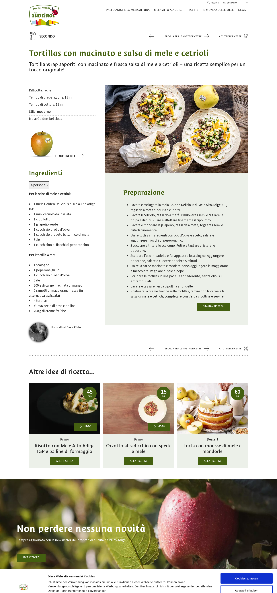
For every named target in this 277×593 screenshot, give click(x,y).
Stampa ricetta (213, 306)
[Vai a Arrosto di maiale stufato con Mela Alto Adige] (152, 36)
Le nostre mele (69, 156)
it (245, 3)
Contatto (230, 3)
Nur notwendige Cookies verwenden (247, 581)
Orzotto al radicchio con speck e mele (138, 448)
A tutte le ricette (233, 36)
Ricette (193, 9)
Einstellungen (194, 579)
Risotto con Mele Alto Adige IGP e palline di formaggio (65, 448)
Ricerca (213, 3)
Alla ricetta (64, 461)
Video (85, 426)
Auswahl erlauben (246, 567)
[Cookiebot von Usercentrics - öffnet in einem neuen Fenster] (24, 586)
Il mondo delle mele (218, 9)
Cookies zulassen (246, 555)
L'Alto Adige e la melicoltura (128, 9)
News (242, 9)
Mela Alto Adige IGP (168, 9)
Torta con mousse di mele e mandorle (212, 448)
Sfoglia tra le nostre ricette (186, 36)
